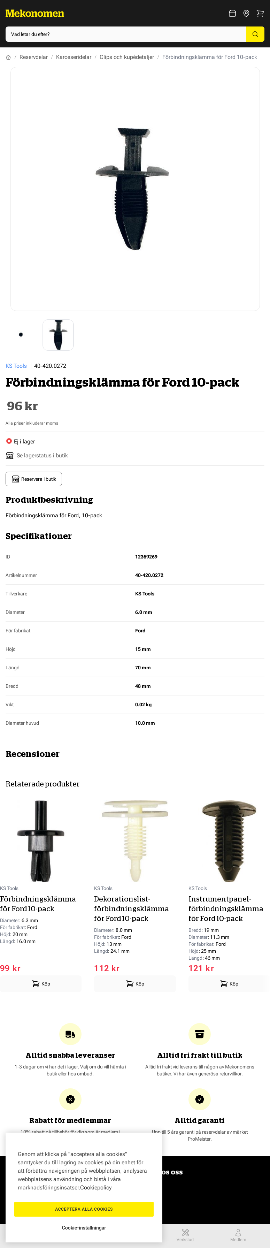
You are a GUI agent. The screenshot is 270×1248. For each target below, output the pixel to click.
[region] (84, 1187)
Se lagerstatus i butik (37, 455)
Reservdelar (34, 57)
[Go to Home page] (35, 13)
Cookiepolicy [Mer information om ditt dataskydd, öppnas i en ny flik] (95, 1187)
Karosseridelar (73, 57)
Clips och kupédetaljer (127, 57)
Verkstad (185, 1235)
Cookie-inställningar (84, 1228)
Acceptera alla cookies (84, 1209)
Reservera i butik (33, 479)
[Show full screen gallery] (135, 189)
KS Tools (16, 366)
